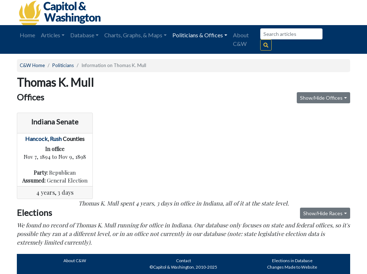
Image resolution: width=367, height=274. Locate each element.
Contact (183, 260)
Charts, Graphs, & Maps (133, 35)
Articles (50, 35)
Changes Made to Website (292, 267)
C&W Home (32, 65)
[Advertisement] (270, 12)
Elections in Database (292, 260)
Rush (56, 138)
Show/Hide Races (323, 213)
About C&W (241, 39)
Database (82, 35)
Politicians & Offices (197, 35)
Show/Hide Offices (321, 98)
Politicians (63, 65)
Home (27, 35)
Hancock (36, 138)
